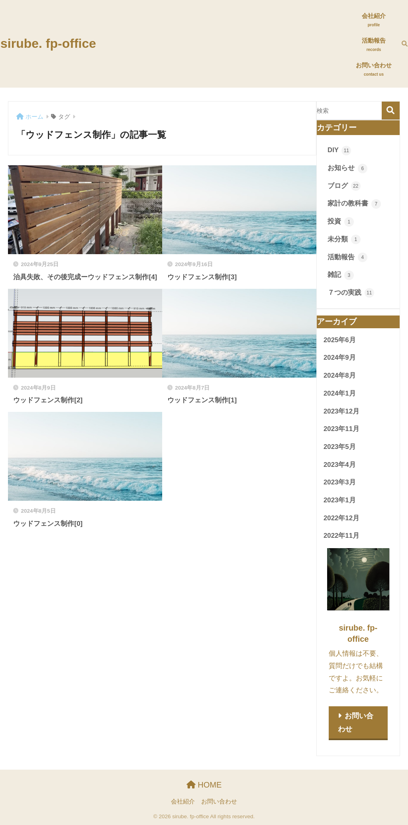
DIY (339, 150)
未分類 (344, 239)
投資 (341, 222)
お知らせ (347, 168)
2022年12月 (341, 518)
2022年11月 (341, 535)
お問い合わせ (355, 722)
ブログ (344, 186)
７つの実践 (351, 293)
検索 (391, 111)
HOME (204, 784)
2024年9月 (340, 357)
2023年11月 (341, 429)
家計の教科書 (354, 204)
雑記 (341, 275)
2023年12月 (341, 411)
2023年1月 (340, 500)
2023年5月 (340, 447)
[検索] (400, 43)
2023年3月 (340, 482)
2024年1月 (340, 393)
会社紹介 (183, 801)
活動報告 (347, 257)
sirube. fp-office (48, 43)
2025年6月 (340, 340)
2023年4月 (340, 464)
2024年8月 (340, 375)
